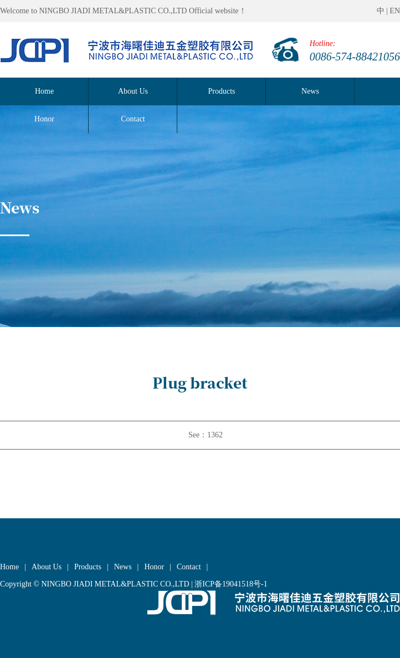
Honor (154, 567)
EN (394, 11)
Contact (189, 567)
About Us (133, 91)
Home (44, 91)
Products (221, 91)
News (310, 91)
